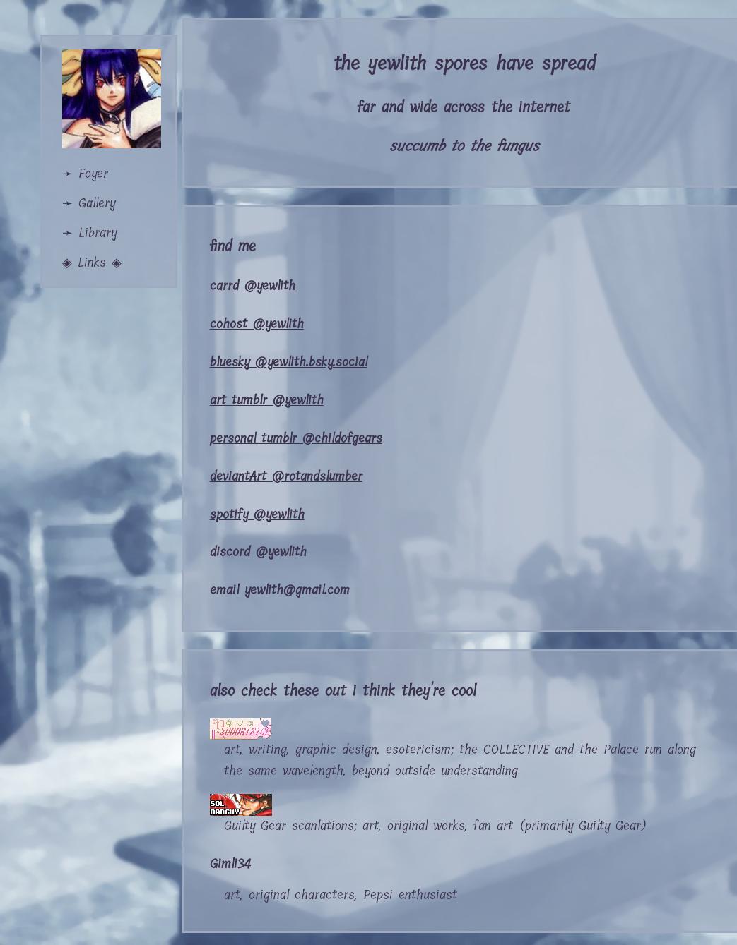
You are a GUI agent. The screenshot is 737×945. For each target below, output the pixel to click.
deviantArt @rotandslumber (286, 476)
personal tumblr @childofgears (296, 438)
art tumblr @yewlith (267, 400)
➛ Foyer (85, 173)
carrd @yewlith (252, 285)
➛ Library (89, 232)
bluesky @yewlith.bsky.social (288, 362)
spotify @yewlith (257, 514)
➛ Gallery (88, 203)
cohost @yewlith (257, 324)
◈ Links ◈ (92, 262)
